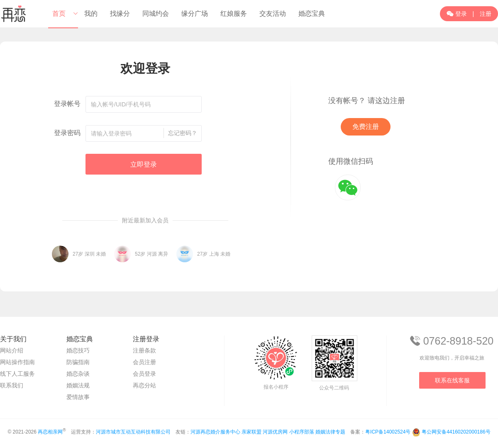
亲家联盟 (251, 432)
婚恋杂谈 (78, 373)
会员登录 (144, 373)
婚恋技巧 (78, 350)
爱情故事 (78, 397)
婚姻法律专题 (330, 432)
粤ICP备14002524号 (387, 432)
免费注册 (365, 126)
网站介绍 (11, 350)
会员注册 (144, 362)
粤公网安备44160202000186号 (456, 432)
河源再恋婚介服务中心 (215, 432)
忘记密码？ (182, 133)
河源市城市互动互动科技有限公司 (133, 432)
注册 (485, 13)
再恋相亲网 (50, 432)
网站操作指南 (17, 362)
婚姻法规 (78, 385)
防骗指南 (78, 362)
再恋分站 (144, 385)
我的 (91, 13)
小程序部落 (301, 432)
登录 (457, 13)
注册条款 (144, 350)
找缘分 (120, 13)
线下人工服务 (17, 373)
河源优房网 (275, 432)
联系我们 (11, 385)
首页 (59, 13)
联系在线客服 (452, 380)
